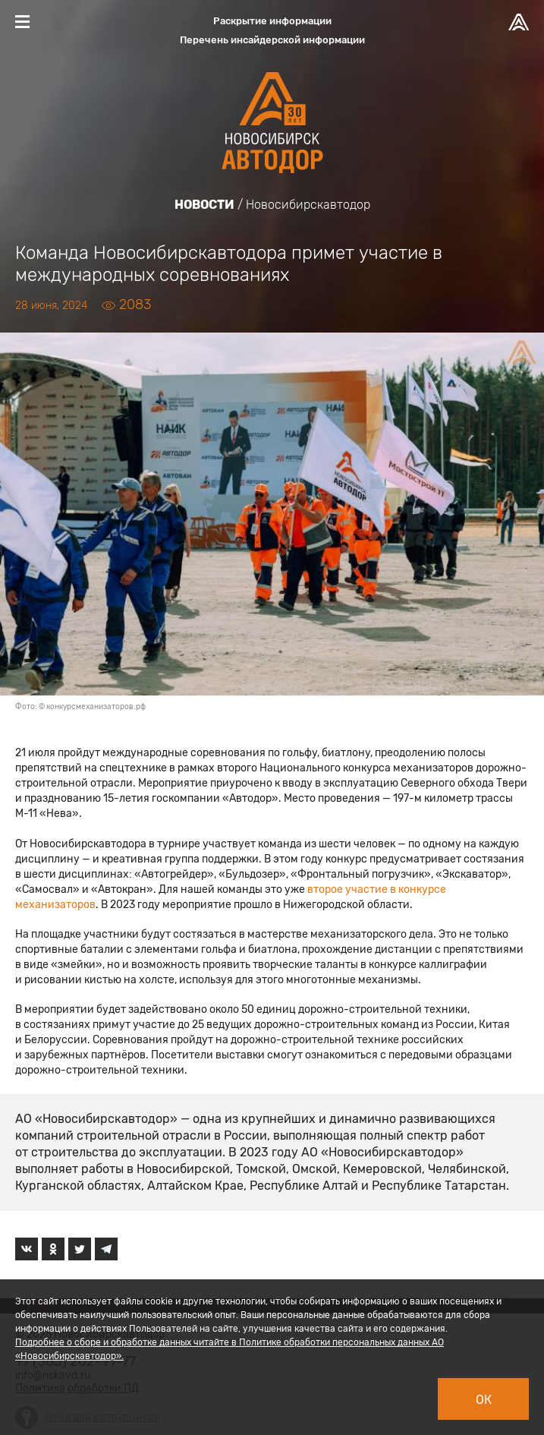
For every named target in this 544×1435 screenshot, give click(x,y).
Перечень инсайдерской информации (272, 40)
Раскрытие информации (272, 21)
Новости (204, 204)
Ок (484, 1399)
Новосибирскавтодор (308, 204)
